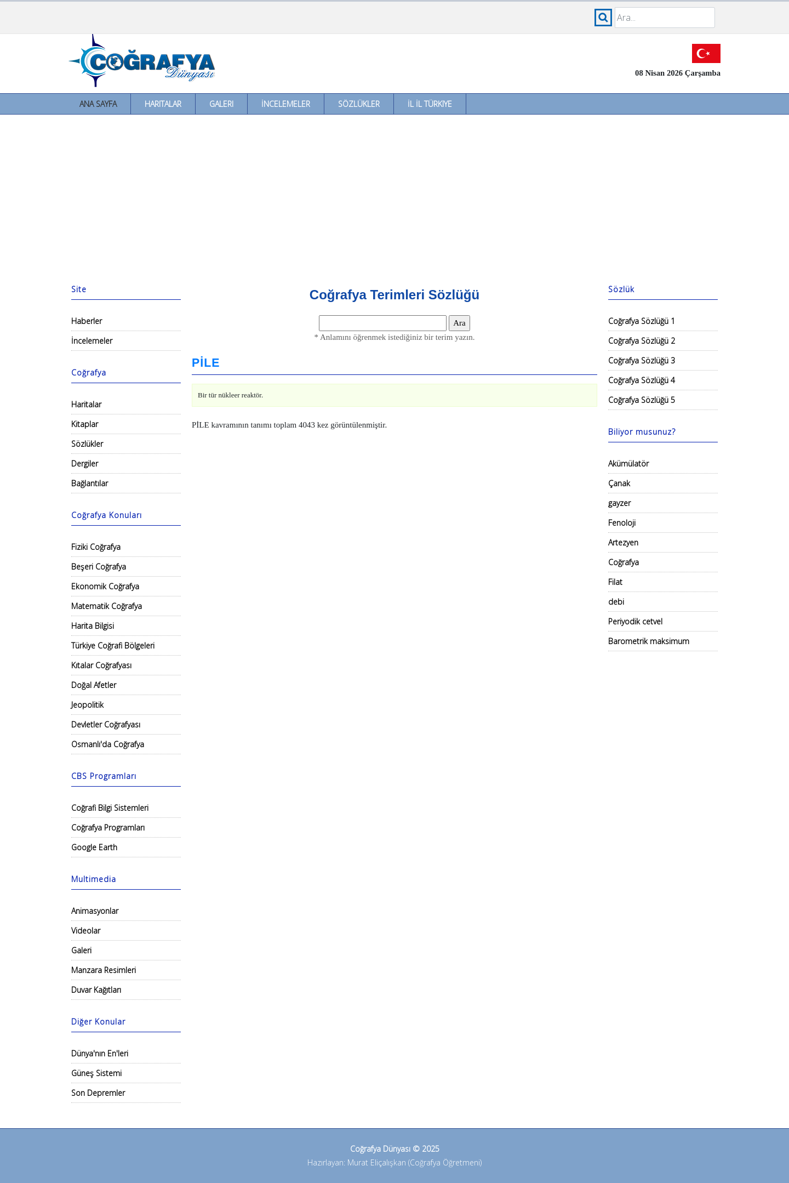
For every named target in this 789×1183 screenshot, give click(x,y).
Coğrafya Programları (108, 827)
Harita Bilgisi (92, 626)
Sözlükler (359, 104)
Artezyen (623, 542)
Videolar (85, 930)
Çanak (619, 483)
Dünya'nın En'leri (99, 1053)
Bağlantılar (89, 483)
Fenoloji (622, 522)
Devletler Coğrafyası (105, 724)
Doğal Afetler (93, 685)
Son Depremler (98, 1093)
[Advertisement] (394, 197)
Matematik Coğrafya (106, 606)
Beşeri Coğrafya (98, 566)
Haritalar (163, 104)
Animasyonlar (94, 911)
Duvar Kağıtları (96, 990)
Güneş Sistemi (96, 1073)
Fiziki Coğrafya (96, 547)
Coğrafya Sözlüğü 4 (641, 380)
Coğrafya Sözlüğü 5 (641, 400)
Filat (615, 582)
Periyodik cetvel (635, 621)
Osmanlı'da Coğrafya (107, 744)
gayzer (619, 503)
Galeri (221, 104)
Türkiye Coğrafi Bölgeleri (113, 645)
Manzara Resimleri (103, 970)
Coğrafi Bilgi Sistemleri (109, 808)
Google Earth (94, 847)
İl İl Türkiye (430, 104)
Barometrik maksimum (648, 641)
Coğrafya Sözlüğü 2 (641, 340)
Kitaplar (84, 424)
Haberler (86, 321)
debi (616, 601)
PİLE (206, 362)
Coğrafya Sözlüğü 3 (641, 360)
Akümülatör (628, 463)
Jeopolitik (87, 704)
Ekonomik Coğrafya (105, 586)
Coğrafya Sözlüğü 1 (641, 321)
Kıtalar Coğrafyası (101, 665)
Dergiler (84, 463)
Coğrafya (623, 562)
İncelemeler (285, 104)
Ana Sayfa (98, 104)
